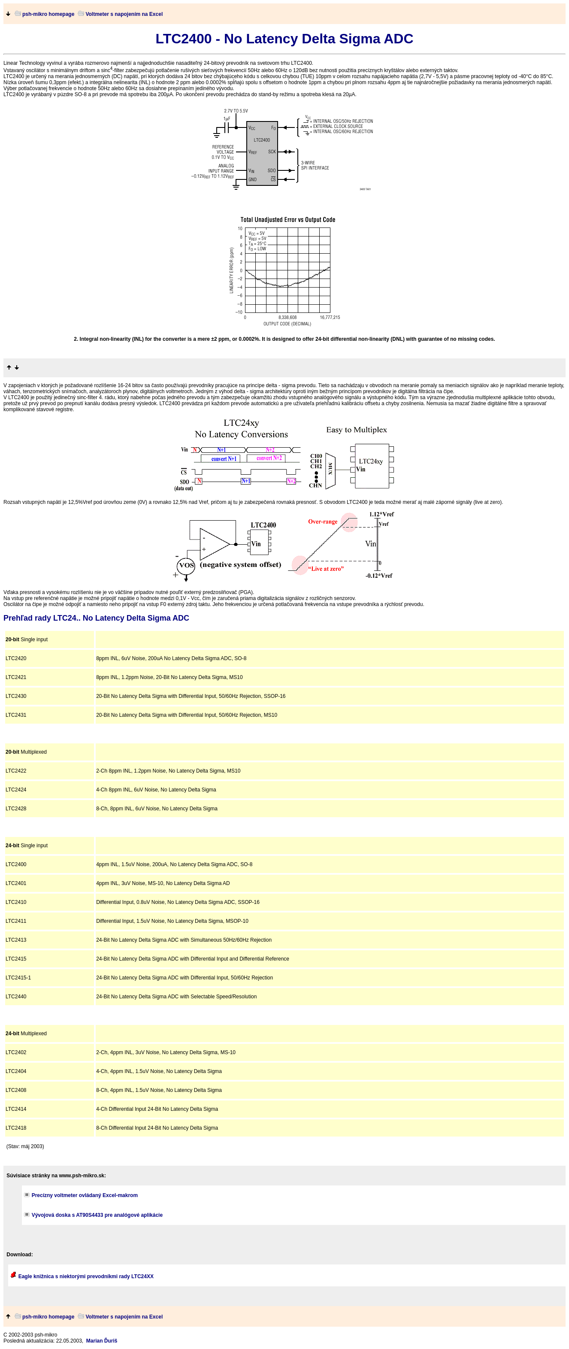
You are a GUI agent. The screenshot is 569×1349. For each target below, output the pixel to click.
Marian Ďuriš (102, 1341)
